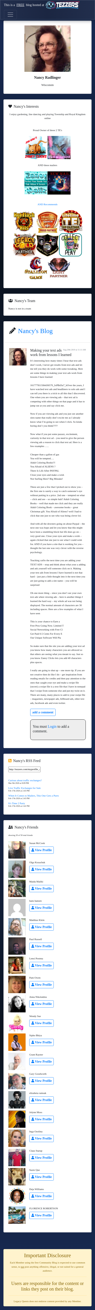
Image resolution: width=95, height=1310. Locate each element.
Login (52, 726)
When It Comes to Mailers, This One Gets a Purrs (33, 795)
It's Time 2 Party (16, 803)
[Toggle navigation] (10, 14)
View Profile (41, 850)
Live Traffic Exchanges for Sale (24, 788)
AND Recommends (47, 204)
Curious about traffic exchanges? (25, 780)
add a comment (42, 712)
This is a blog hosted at (41, 5)
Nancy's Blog (35, 330)
